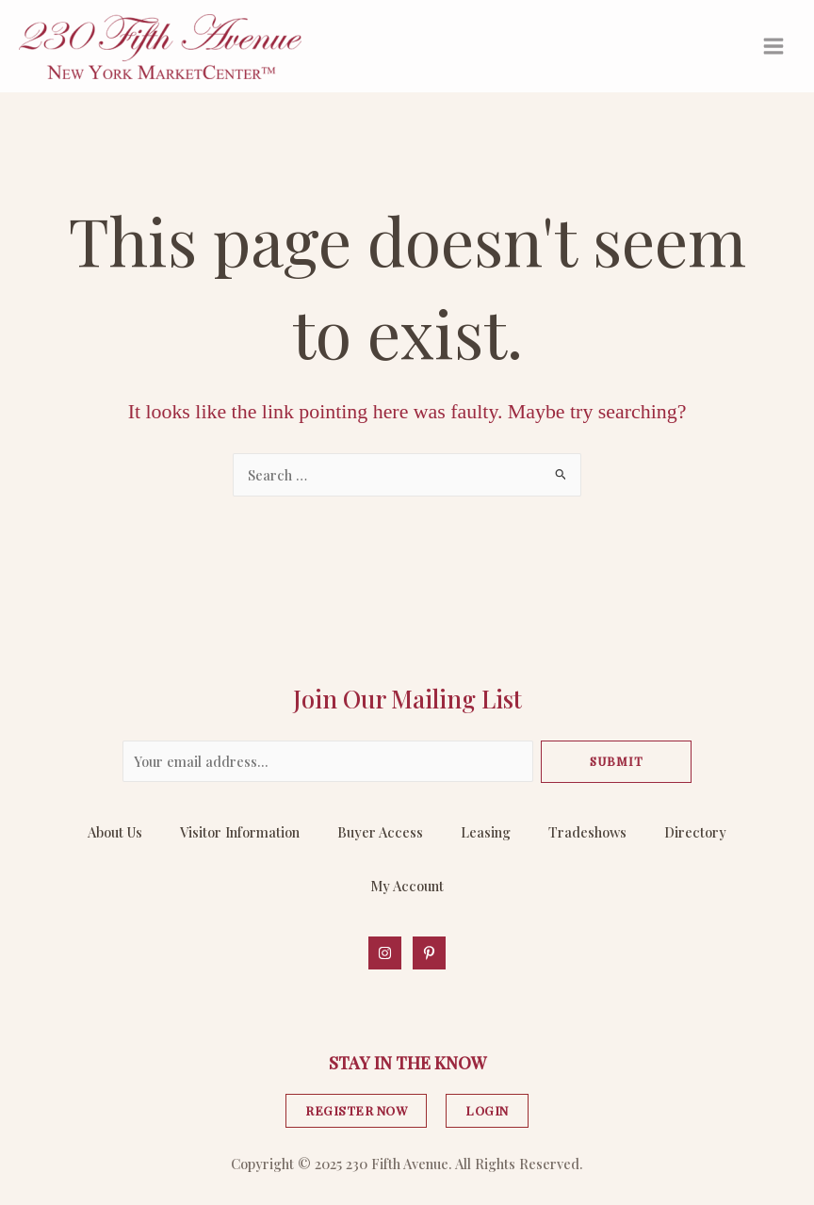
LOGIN (487, 1110)
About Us (115, 831)
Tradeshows (587, 831)
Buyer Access (380, 831)
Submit (616, 761)
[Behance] (429, 952)
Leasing (486, 831)
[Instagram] (384, 952)
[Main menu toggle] (773, 46)
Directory (695, 831)
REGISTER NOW (356, 1110)
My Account (407, 885)
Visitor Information (240, 831)
